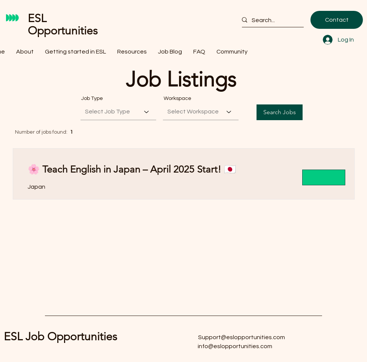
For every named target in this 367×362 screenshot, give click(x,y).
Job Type (92, 98)
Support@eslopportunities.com (241, 337)
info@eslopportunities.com (235, 346)
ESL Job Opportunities (60, 336)
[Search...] (270, 20)
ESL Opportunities (63, 24)
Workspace (177, 98)
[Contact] (336, 20)
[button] (75, 50)
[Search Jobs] (280, 112)
